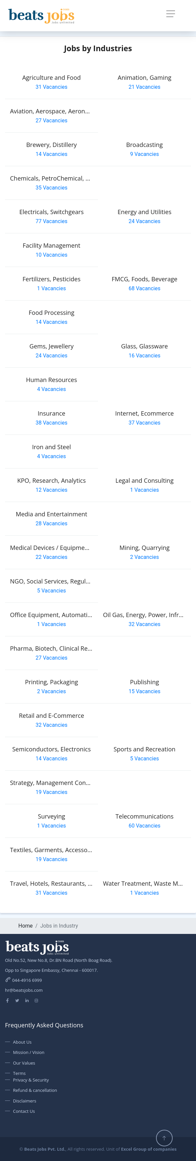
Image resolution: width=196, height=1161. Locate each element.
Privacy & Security (31, 1080)
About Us (22, 1042)
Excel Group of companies (149, 1149)
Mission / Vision (28, 1052)
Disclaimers (24, 1101)
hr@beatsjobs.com (24, 990)
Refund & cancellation (35, 1090)
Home (25, 926)
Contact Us (24, 1111)
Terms (19, 1073)
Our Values (24, 1063)
